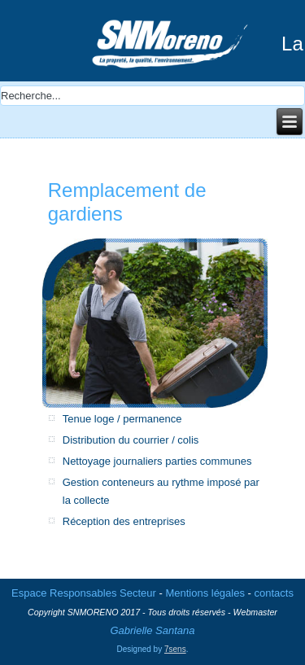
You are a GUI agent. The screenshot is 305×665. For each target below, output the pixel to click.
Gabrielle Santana (152, 630)
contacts (274, 593)
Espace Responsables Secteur (83, 593)
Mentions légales (205, 593)
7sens (175, 649)
